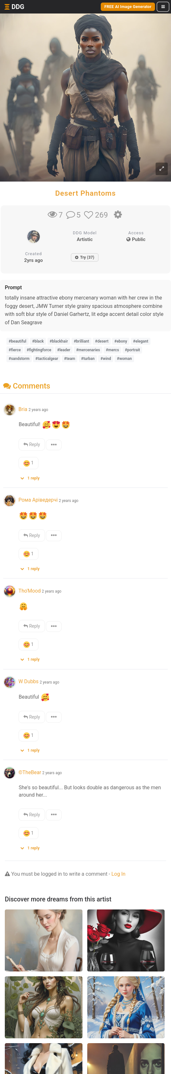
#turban (88, 358)
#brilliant (81, 341)
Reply (31, 444)
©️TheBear (29, 772)
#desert (101, 341)
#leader (63, 350)
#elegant (140, 341)
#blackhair (59, 341)
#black (38, 341)
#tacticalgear (46, 358)
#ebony (120, 341)
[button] (32, 476)
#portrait (132, 350)
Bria (23, 409)
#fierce (15, 350)
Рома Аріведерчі (37, 500)
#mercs (112, 350)
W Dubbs (28, 681)
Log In (118, 874)
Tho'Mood (29, 591)
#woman (124, 358)
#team (69, 358)
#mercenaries (88, 350)
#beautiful (17, 341)
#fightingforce (39, 350)
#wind (105, 358)
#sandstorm (19, 358)
